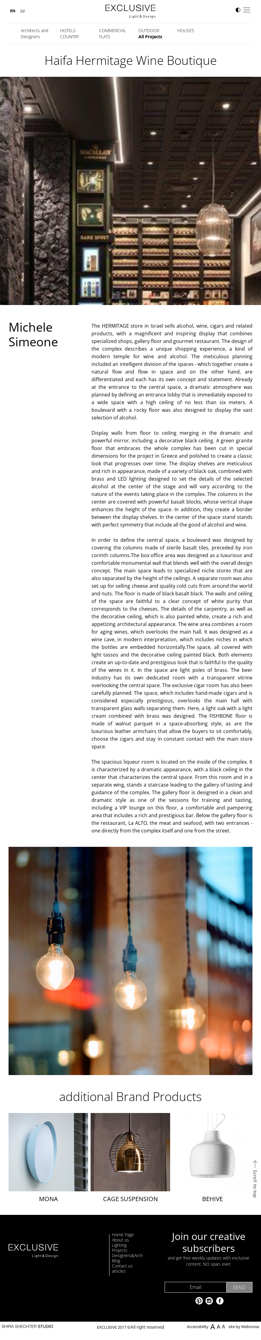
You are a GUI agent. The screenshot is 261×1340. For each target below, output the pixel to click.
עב (22, 10)
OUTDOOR (148, 30)
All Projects (150, 36)
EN (13, 10)
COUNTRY (69, 36)
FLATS (104, 36)
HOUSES (185, 30)
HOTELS (68, 30)
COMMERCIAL (112, 30)
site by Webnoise (243, 1326)
